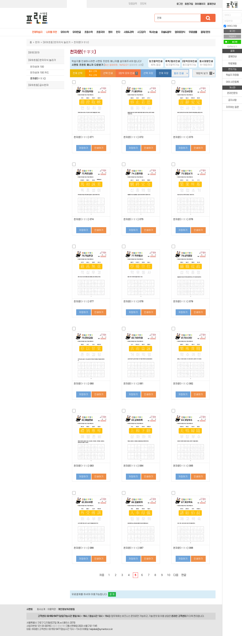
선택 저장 (148, 73)
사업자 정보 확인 (58, 625)
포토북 (143, 3)
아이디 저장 (230, 26)
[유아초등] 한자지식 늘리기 (57, 42)
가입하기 (232, 36)
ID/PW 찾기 (232, 46)
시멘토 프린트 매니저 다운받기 (87, 64)
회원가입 (189, 3)
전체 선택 (77, 73)
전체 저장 (163, 73)
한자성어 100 (37, 66)
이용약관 (51, 609)
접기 (219, 23)
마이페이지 (200, 3)
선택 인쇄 (108, 73)
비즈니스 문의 (128, 616)
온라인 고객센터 (178, 616)
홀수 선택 (93, 71)
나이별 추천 (51, 32)
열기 (219, 16)
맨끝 (183, 575)
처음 (101, 575)
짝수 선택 (93, 75)
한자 (37, 42)
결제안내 (211, 3)
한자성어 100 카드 (39, 72)
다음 (175, 575)
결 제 (112, 594)
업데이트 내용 (135, 65)
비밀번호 (228, 20)
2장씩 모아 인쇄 (128, 73)
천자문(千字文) (37, 78)
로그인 (180, 3)
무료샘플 (193, 32)
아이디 (227, 15)
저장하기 (83, 148)
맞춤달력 (133, 3)
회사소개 (41, 609)
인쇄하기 (98, 148)
